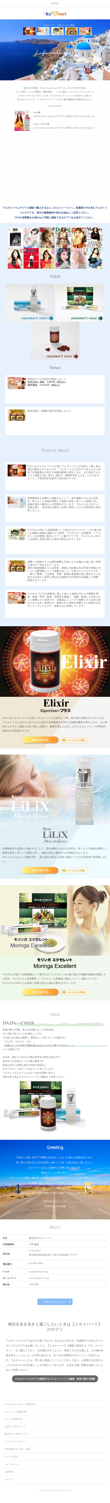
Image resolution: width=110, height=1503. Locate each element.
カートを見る (11, 1456)
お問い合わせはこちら (55, 1301)
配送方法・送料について (16, 1433)
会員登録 (9, 1471)
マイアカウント (12, 1464)
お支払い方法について (15, 1426)
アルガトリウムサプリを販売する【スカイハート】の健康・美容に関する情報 (55, 1378)
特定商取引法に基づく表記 (17, 1449)
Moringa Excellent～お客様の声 (20, 1404)
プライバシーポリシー (15, 1441)
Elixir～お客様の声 (13, 1419)
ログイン (9, 1479)
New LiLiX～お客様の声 (16, 1411)
